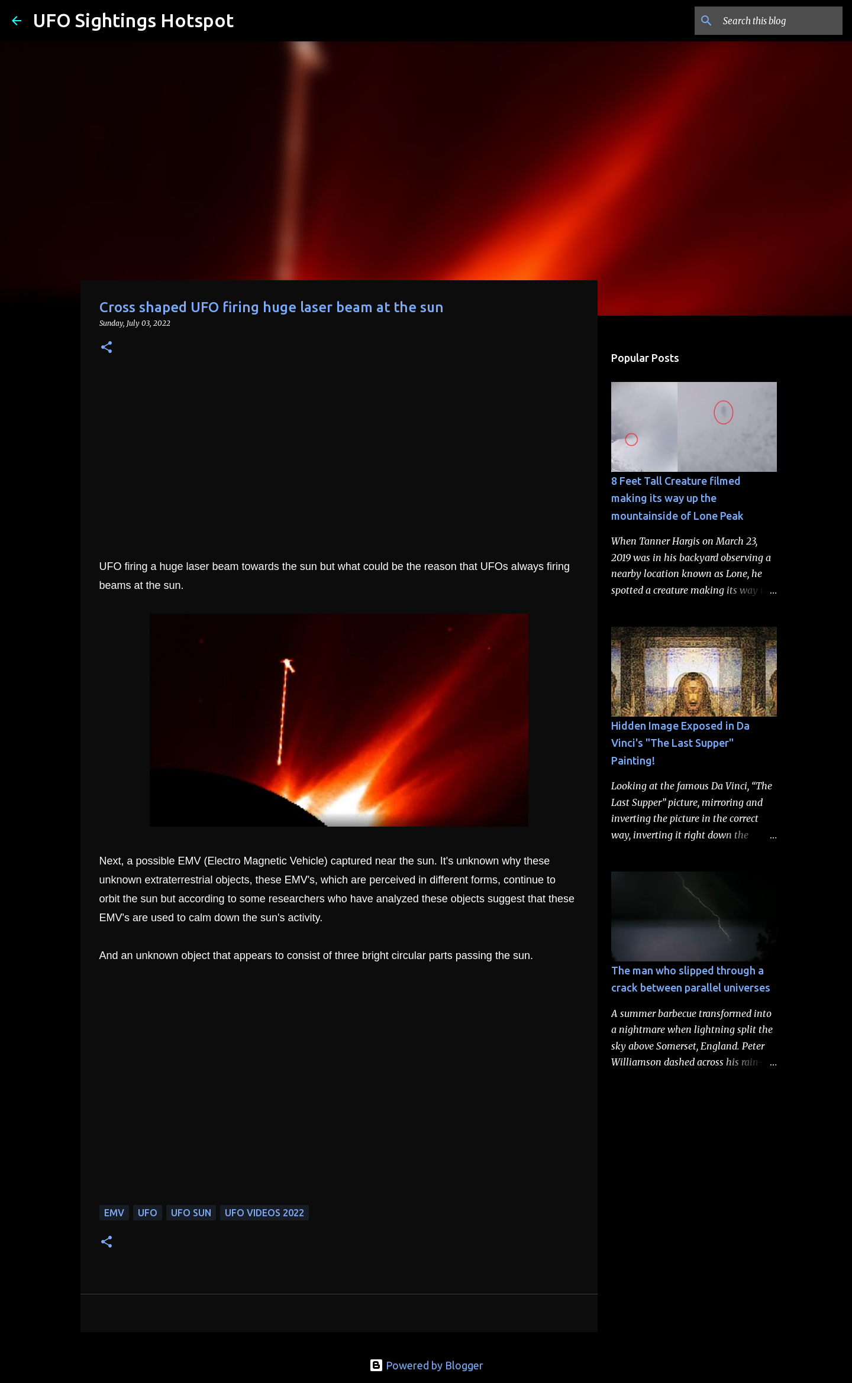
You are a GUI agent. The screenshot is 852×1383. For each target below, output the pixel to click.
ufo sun (191, 1212)
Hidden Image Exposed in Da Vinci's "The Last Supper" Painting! (680, 743)
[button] (106, 348)
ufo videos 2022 (264, 1212)
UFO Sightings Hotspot (133, 20)
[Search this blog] (780, 21)
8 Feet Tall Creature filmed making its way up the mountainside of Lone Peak (677, 498)
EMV (114, 1212)
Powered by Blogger (426, 1365)
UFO (147, 1212)
